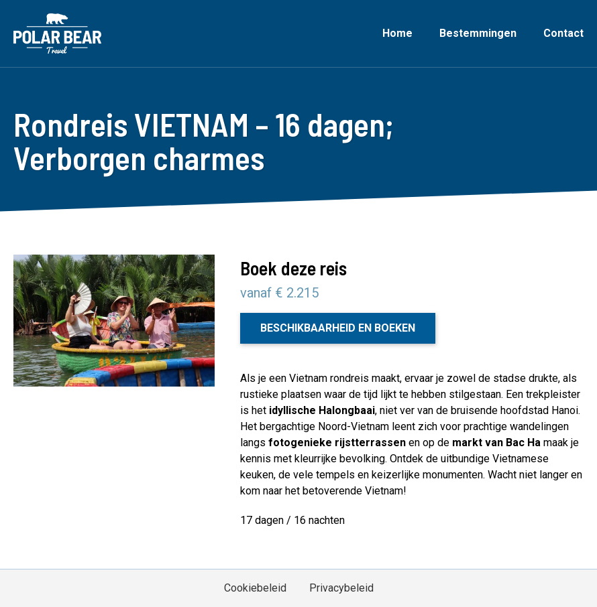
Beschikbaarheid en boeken (337, 328)
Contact (563, 33)
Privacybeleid (341, 588)
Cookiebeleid (255, 588)
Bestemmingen (478, 33)
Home (397, 33)
